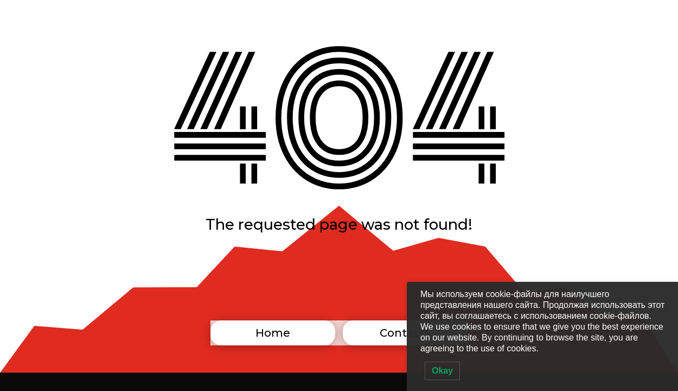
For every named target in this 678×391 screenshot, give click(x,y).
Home (272, 332)
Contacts (405, 332)
